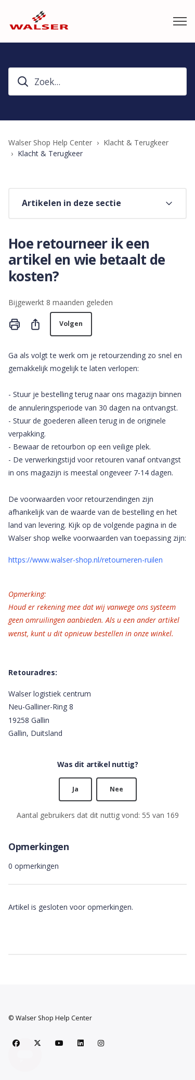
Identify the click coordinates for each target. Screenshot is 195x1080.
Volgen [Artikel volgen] (71, 323)
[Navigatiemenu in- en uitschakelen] (180, 21)
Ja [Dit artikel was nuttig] (75, 789)
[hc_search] (97, 81)
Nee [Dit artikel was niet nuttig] (116, 789)
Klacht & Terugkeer (135, 142)
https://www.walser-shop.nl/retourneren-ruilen (85, 560)
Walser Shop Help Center (50, 142)
